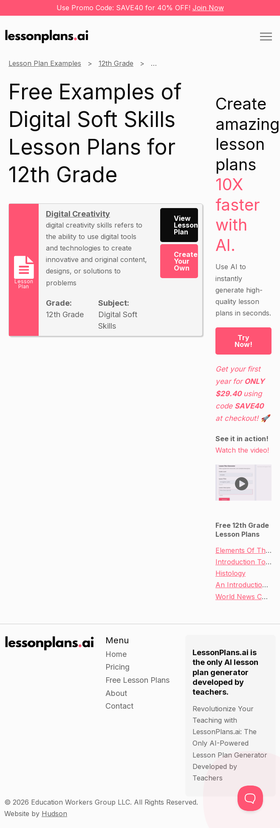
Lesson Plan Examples (44, 63)
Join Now (208, 7)
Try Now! (243, 341)
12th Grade (116, 63)
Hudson (54, 813)
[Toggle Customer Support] (250, 798)
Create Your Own (186, 261)
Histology (230, 573)
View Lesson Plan (186, 225)
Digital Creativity (78, 213)
